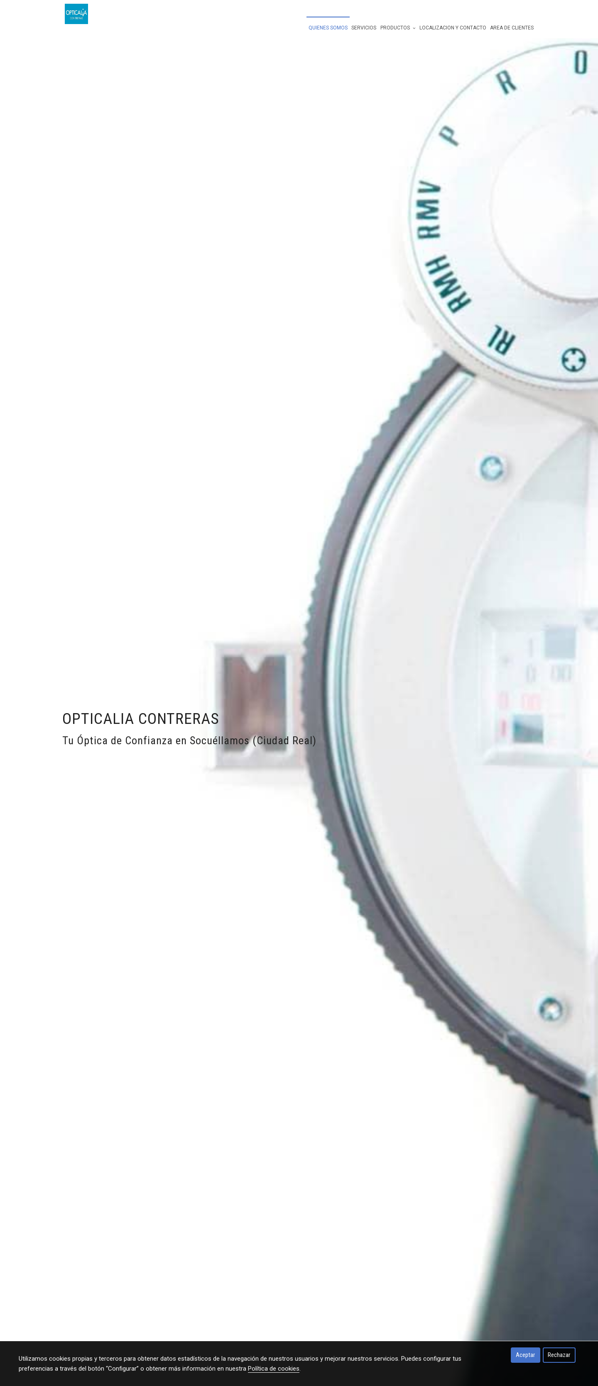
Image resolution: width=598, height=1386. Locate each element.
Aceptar (525, 1355)
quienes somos (328, 28)
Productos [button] (397, 28)
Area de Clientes (512, 28)
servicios (363, 28)
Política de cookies (273, 1368)
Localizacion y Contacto (452, 28)
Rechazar (559, 1355)
